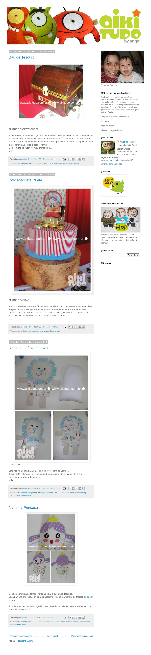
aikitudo (32, 163)
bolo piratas (44, 331)
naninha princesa (72, 622)
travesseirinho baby (18, 625)
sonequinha (26, 495)
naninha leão (15, 495)
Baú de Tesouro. (22, 57)
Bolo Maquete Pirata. (26, 180)
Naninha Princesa (23, 507)
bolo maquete (33, 331)
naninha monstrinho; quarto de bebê (50, 622)
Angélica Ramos (128, 142)
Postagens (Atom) (25, 641)
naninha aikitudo (67, 493)
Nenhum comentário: (52, 159)
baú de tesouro (42, 163)
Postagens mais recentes (21, 636)
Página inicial (52, 636)
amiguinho (32, 493)
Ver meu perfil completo (111, 164)
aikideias (24, 163)
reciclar (77, 163)
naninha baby (80, 493)
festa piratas (68, 163)
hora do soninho (53, 493)
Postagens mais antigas (82, 636)
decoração (42, 493)
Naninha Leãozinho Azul (28, 348)
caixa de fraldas (55, 163)
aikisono (24, 493)
